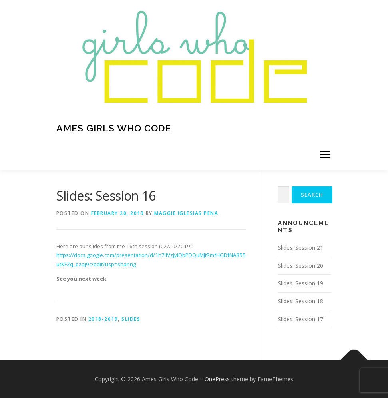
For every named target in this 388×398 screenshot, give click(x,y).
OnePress (217, 379)
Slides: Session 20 (300, 265)
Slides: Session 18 (300, 301)
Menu (325, 154)
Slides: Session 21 (300, 247)
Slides (130, 319)
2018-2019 (103, 319)
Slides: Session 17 (300, 319)
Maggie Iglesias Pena (186, 213)
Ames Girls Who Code (113, 128)
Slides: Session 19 (300, 283)
